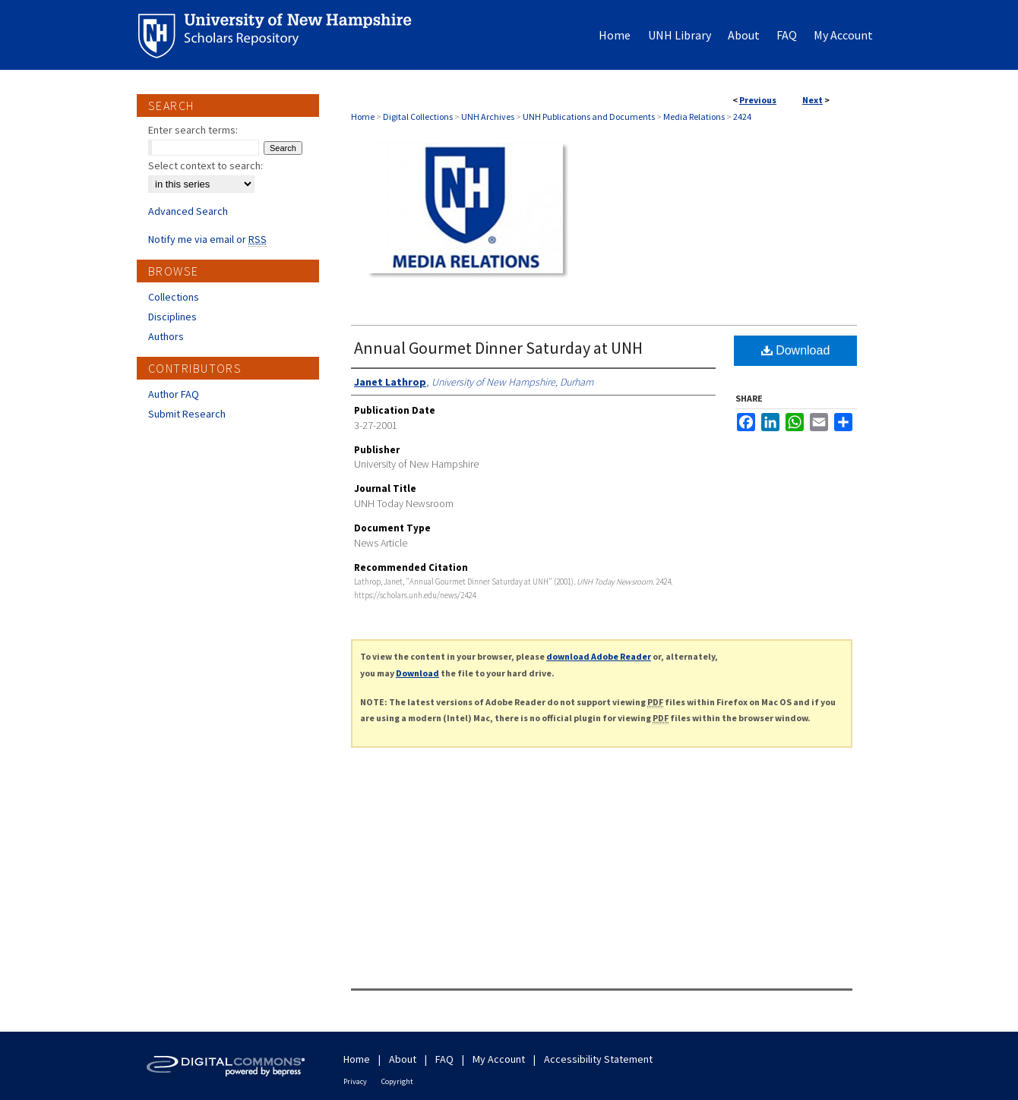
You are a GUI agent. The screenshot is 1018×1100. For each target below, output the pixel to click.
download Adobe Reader (598, 656)
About (402, 1059)
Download (795, 350)
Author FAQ (173, 394)
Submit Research (187, 414)
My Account (499, 1059)
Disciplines (172, 316)
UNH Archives (487, 116)
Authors (166, 336)
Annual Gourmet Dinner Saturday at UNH (498, 347)
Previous (757, 100)
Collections (173, 297)
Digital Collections (418, 116)
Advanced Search (188, 211)
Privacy (355, 1081)
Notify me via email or (207, 239)
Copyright (397, 1081)
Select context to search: (205, 165)
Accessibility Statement (598, 1059)
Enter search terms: (193, 130)
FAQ (444, 1059)
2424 (742, 116)
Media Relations (694, 116)
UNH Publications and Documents (589, 116)
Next (812, 100)
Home (363, 116)
